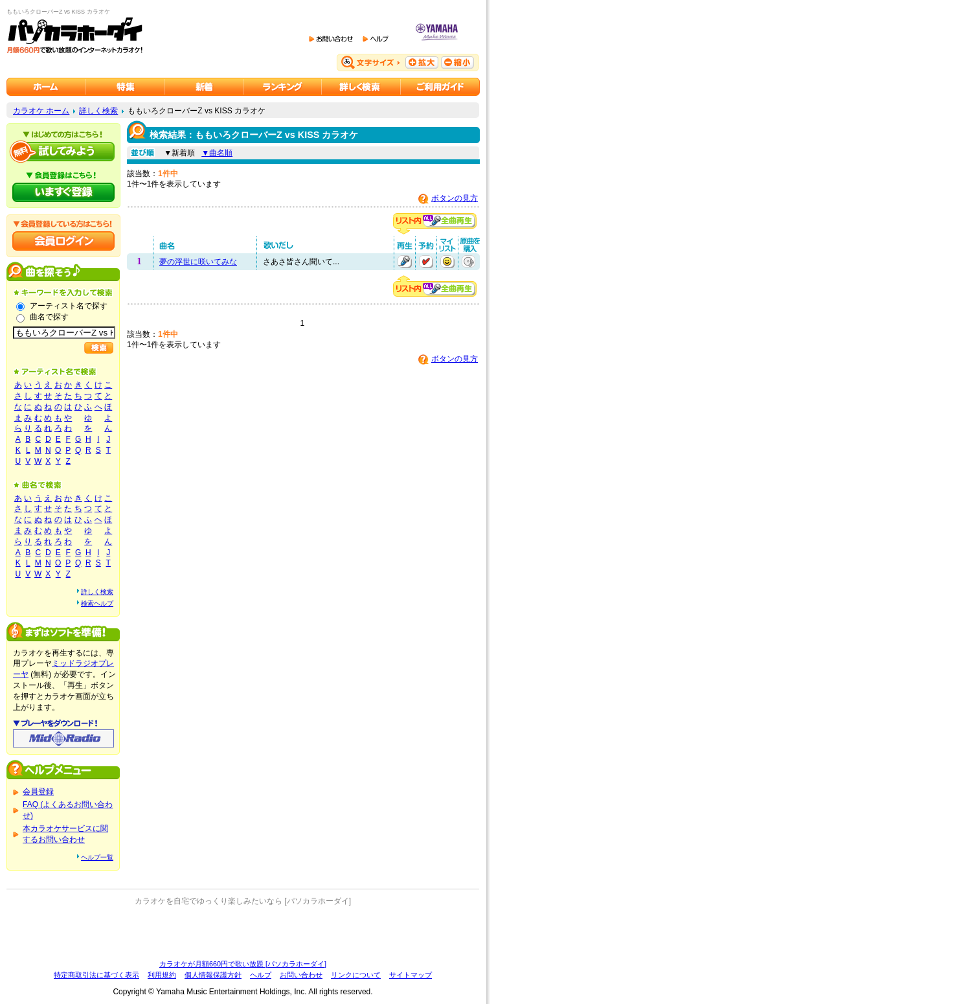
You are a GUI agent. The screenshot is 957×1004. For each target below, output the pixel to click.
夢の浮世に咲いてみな (198, 261)
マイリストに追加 (447, 261)
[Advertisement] (242, 932)
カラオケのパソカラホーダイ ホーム (45, 87)
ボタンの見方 (454, 198)
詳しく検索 (98, 110)
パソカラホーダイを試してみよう (63, 151)
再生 (405, 261)
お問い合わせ (301, 975)
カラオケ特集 (124, 87)
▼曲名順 (216, 152)
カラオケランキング (282, 87)
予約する (426, 261)
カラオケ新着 (203, 87)
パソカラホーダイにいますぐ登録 (63, 192)
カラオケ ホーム (41, 110)
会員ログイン (63, 241)
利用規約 (162, 975)
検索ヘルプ (97, 603)
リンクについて (356, 975)
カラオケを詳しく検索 (361, 87)
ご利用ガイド (440, 87)
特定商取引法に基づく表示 (96, 975)
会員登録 (38, 791)
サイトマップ (410, 975)
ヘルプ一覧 (97, 857)
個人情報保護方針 (213, 975)
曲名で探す (49, 316)
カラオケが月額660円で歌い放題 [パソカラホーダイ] (242, 964)
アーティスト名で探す (68, 305)
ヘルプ (260, 975)
